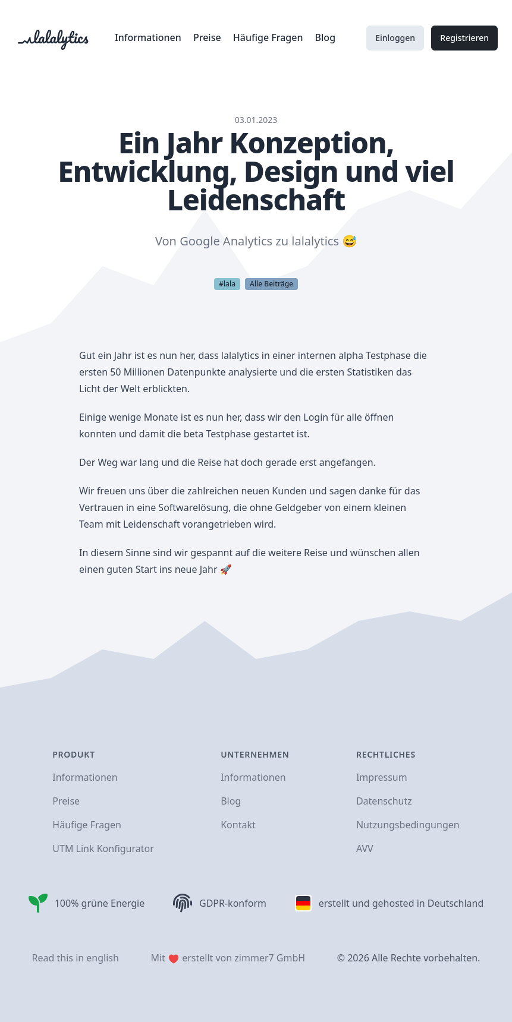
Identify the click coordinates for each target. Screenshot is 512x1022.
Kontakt (238, 824)
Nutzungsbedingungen (408, 824)
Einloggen (395, 37)
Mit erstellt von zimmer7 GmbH (227, 958)
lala (229, 284)
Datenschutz (384, 800)
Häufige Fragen (269, 37)
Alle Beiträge (271, 284)
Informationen (149, 37)
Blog (325, 37)
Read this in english (75, 957)
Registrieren (464, 37)
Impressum (381, 777)
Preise (208, 37)
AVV (364, 848)
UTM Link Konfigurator (103, 848)
